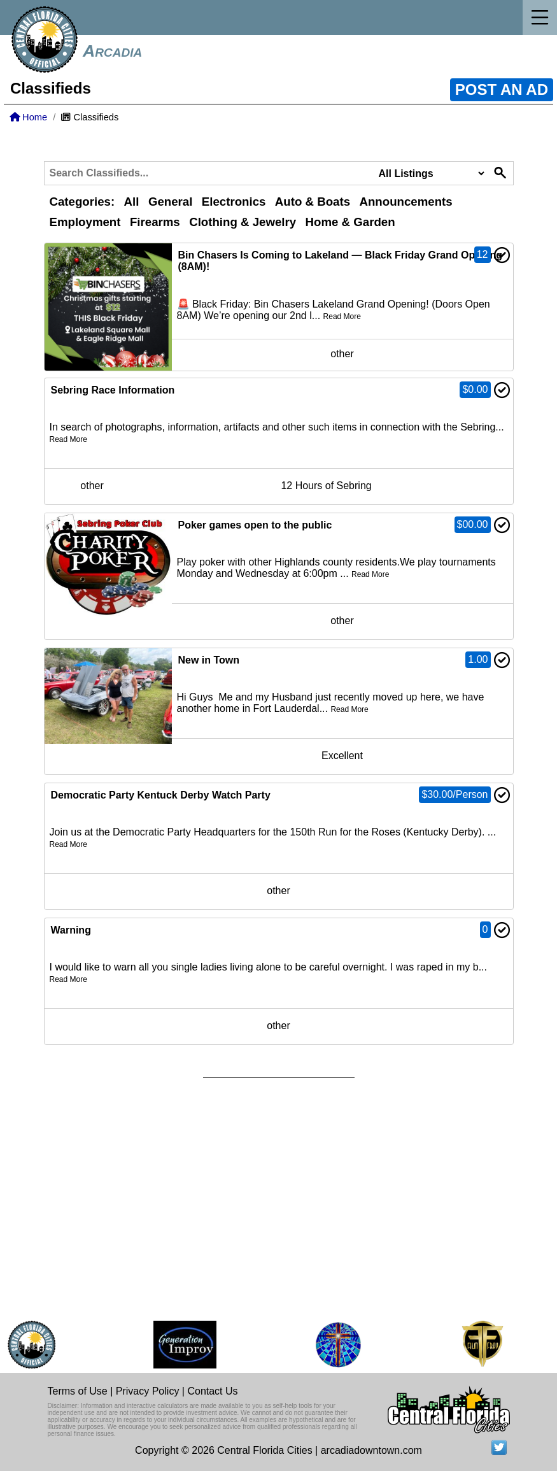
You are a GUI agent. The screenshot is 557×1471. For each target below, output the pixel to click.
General (170, 201)
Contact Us (212, 1391)
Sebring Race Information (113, 390)
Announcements (405, 201)
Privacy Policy (148, 1391)
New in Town (209, 660)
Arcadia (112, 50)
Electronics (234, 201)
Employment (85, 222)
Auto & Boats (312, 201)
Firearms (155, 222)
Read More (342, 316)
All (131, 201)
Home (28, 117)
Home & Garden (350, 222)
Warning (71, 930)
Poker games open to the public (255, 525)
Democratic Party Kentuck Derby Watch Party (161, 795)
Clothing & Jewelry (242, 222)
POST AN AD (501, 89)
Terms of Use (78, 1391)
